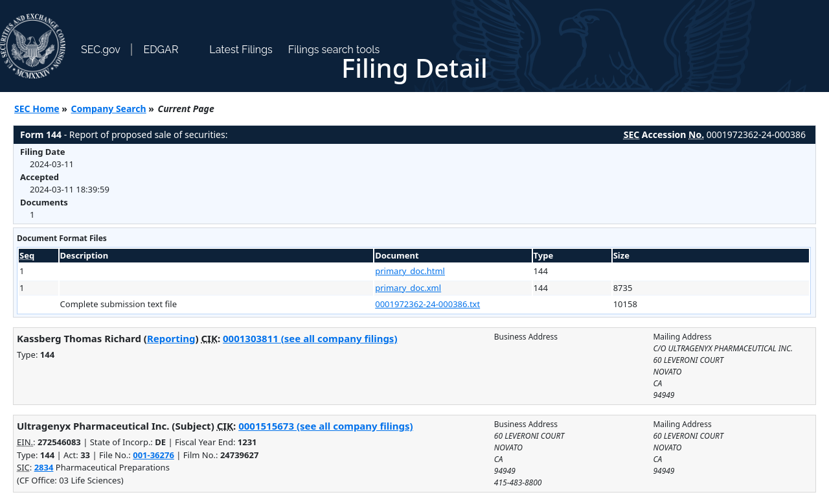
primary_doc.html (410, 271)
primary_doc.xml (408, 288)
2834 (44, 467)
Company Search (108, 108)
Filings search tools (334, 49)
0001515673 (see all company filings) (325, 425)
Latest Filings (240, 49)
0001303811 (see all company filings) (310, 338)
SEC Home (37, 108)
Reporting (171, 338)
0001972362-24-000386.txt (427, 304)
